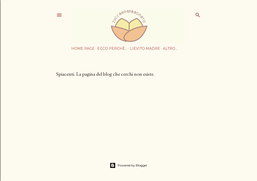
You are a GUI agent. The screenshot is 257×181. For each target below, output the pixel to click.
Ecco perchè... (112, 48)
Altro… (170, 48)
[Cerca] (198, 14)
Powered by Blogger (128, 165)
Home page (83, 48)
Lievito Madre (145, 48)
